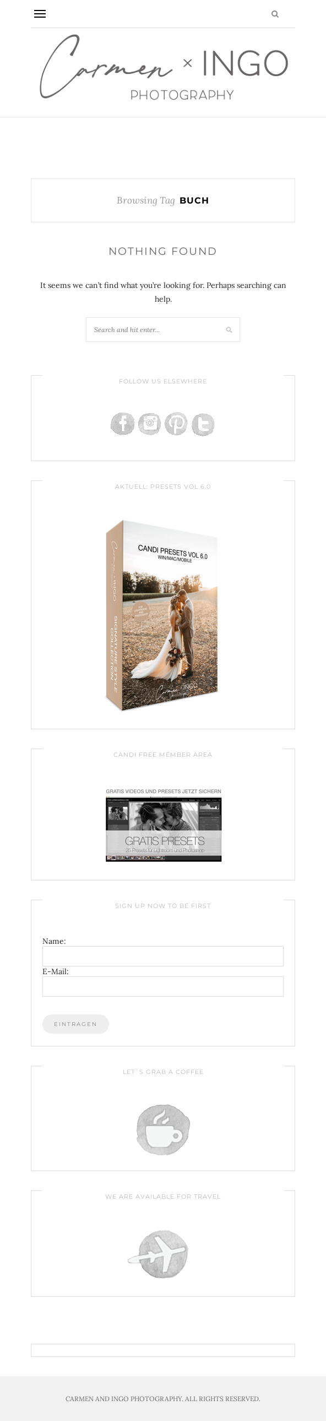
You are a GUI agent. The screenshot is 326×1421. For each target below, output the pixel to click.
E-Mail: (55, 971)
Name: (54, 941)
